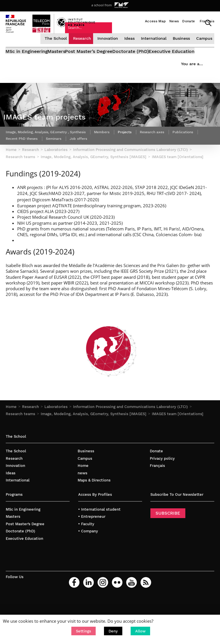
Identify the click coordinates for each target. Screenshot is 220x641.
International (154, 46)
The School (58, 46)
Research (84, 46)
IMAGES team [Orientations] (177, 441)
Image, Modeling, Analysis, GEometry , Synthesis (53, 158)
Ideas (130, 46)
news (82, 500)
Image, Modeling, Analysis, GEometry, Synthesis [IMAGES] (93, 441)
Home (11, 433)
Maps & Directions (94, 507)
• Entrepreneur (91, 544)
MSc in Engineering (27, 61)
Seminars (93, 165)
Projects (143, 158)
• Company (88, 558)
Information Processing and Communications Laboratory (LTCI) (130, 433)
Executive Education (29, 68)
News (174, 21)
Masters (65, 61)
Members (118, 158)
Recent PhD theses (57, 165)
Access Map (155, 21)
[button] (83, 631)
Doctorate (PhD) (157, 61)
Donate (188, 21)
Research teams (20, 441)
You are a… (144, 39)
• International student (99, 536)
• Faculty (86, 551)
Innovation (109, 46)
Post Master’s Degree (106, 61)
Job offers (121, 165)
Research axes (174, 158)
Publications (18, 165)
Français (207, 21)
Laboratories (56, 433)
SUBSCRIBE (168, 540)
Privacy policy (162, 485)
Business (181, 46)
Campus (204, 46)
